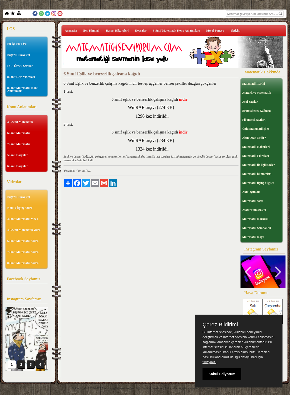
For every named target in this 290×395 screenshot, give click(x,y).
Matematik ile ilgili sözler (258, 165)
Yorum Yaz (83, 170)
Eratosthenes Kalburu (256, 110)
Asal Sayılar (250, 101)
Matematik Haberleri (256, 147)
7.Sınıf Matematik (18, 144)
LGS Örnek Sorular (20, 66)
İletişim (235, 30)
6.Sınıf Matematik (18, 133)
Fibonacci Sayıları (254, 119)
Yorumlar (69, 170)
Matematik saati (252, 201)
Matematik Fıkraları (255, 156)
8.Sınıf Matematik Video (22, 263)
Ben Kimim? (91, 30)
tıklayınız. (209, 362)
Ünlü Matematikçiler (255, 128)
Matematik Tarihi (253, 83)
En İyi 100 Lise (16, 44)
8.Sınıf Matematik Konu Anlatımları (22, 89)
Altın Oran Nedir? (254, 138)
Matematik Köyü (253, 237)
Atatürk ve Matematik (256, 92)
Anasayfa (71, 30)
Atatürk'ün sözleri (254, 210)
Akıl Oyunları (251, 192)
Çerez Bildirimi (220, 324)
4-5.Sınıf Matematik (20, 122)
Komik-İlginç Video (19, 208)
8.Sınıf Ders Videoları (21, 77)
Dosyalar (140, 30)
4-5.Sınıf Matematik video (23, 230)
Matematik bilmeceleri (256, 174)
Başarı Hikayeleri (18, 55)
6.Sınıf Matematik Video (22, 241)
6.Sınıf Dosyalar (17, 166)
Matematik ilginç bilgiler (258, 183)
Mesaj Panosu (215, 30)
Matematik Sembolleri (256, 228)
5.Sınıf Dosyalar (17, 155)
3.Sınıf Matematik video (22, 219)
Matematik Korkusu (255, 219)
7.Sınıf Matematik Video (22, 252)
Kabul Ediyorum (221, 374)
